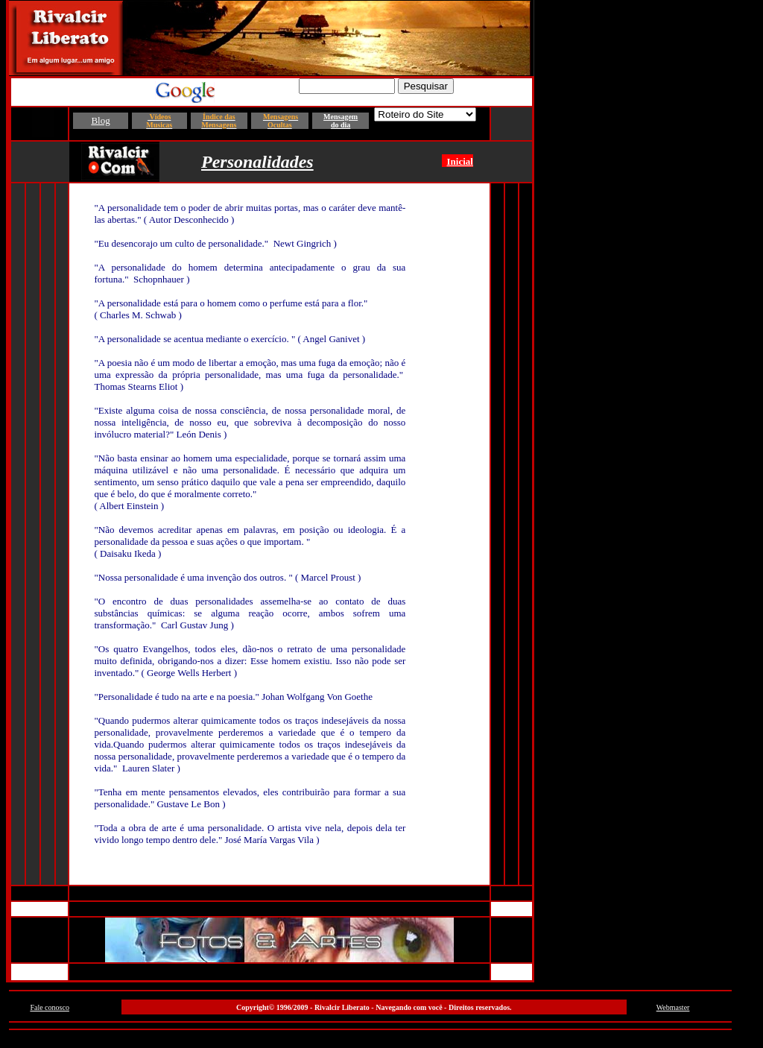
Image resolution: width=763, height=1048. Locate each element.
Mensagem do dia (340, 121)
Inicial (460, 161)
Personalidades (257, 161)
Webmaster (673, 1007)
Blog (100, 120)
